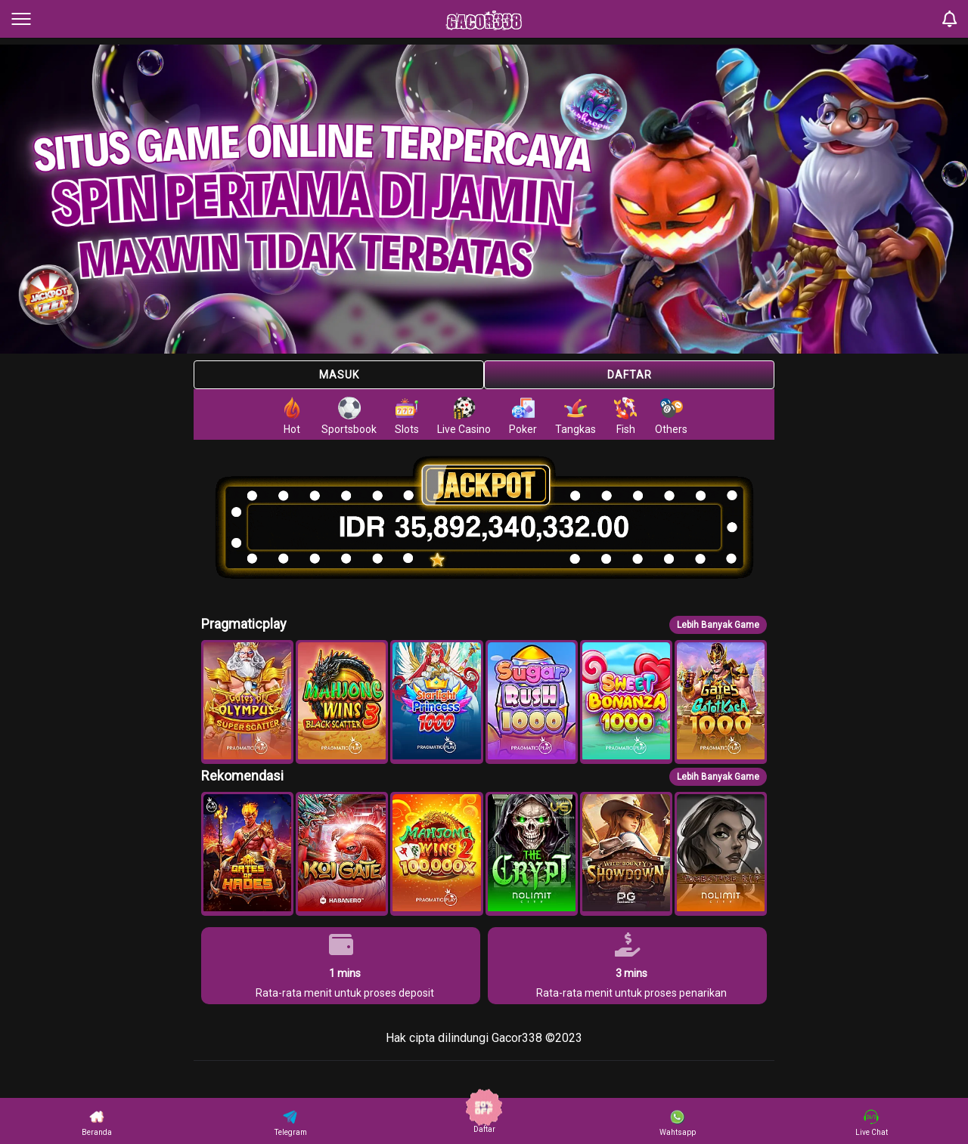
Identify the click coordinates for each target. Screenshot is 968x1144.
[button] (247, 702)
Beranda (97, 1122)
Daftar (629, 375)
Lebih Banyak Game (718, 625)
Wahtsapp (677, 1122)
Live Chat (871, 1122)
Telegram (291, 1122)
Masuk (339, 375)
